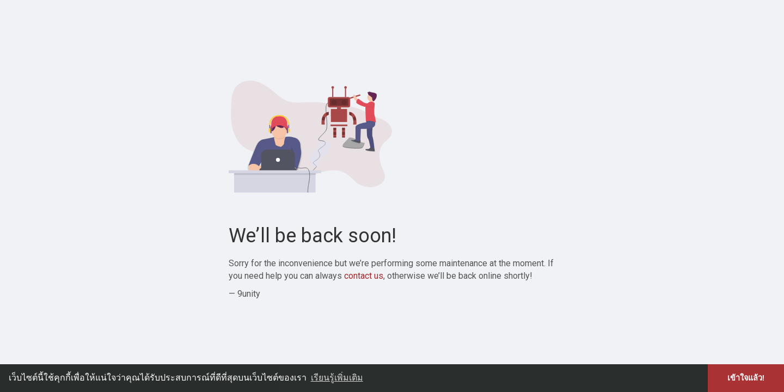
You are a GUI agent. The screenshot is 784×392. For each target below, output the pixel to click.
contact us (363, 276)
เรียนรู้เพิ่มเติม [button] (337, 377)
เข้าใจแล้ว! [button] (746, 377)
